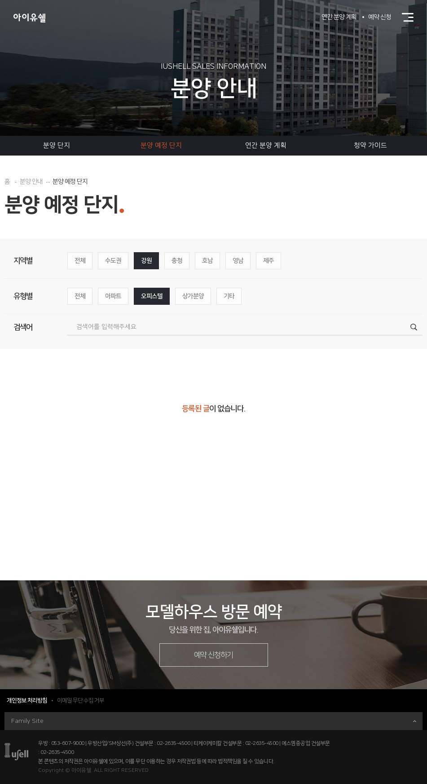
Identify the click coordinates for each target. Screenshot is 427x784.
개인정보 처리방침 (27, 700)
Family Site (213, 721)
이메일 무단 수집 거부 (80, 700)
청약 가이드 (370, 145)
